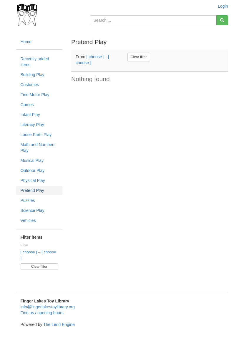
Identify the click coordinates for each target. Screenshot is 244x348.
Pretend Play (32, 190)
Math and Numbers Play (38, 147)
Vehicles (28, 220)
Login (223, 6)
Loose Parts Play (36, 134)
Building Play (32, 74)
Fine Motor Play (35, 94)
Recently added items (35, 61)
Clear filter (39, 267)
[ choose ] (29, 252)
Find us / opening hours (42, 312)
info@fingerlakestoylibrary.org (48, 306)
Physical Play (33, 180)
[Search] (222, 20)
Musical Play (32, 160)
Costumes (30, 84)
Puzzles (28, 200)
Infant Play (30, 114)
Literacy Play (32, 124)
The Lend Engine (59, 324)
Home (26, 41)
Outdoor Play (33, 170)
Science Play (32, 210)
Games (27, 104)
